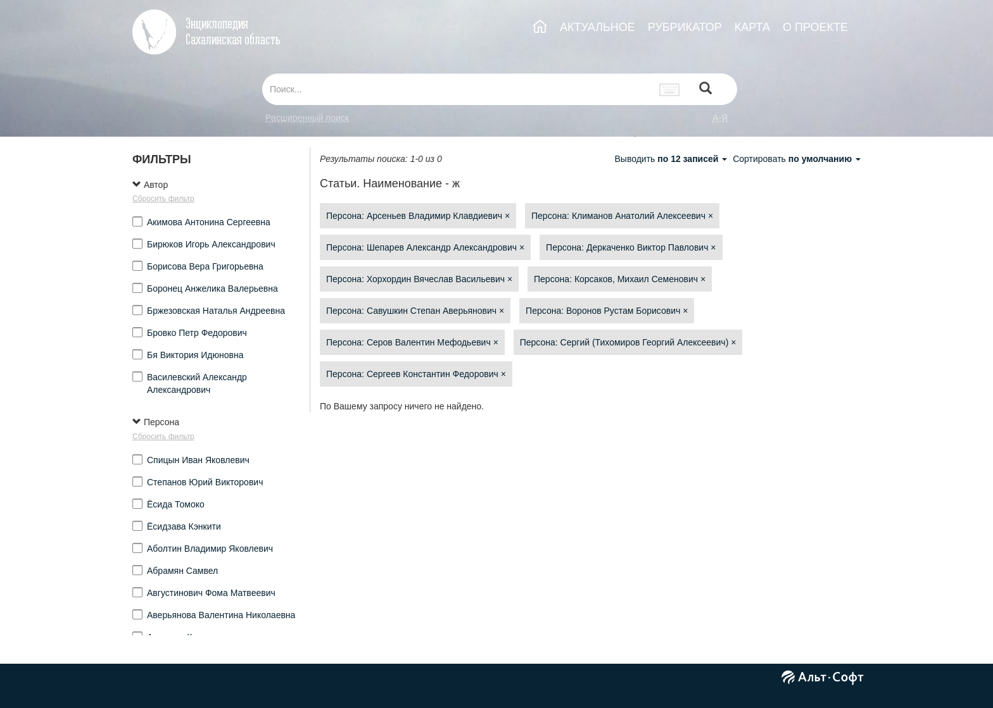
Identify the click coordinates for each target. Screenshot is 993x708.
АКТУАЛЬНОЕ (597, 27)
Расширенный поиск (307, 118)
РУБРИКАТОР (685, 27)
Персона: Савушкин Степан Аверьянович (415, 311)
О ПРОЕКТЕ (815, 27)
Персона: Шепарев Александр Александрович (425, 247)
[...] (457, 89)
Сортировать (797, 159)
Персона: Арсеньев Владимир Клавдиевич (418, 216)
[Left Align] (705, 89)
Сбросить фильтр (163, 198)
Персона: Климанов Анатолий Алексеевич (622, 216)
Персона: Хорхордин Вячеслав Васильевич (419, 279)
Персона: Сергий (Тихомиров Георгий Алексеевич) (628, 342)
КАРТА (752, 27)
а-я (720, 118)
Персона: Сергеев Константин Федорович (416, 374)
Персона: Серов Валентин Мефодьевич (412, 342)
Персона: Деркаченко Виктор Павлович (631, 247)
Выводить (672, 159)
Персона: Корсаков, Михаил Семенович (619, 279)
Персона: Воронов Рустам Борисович (607, 311)
